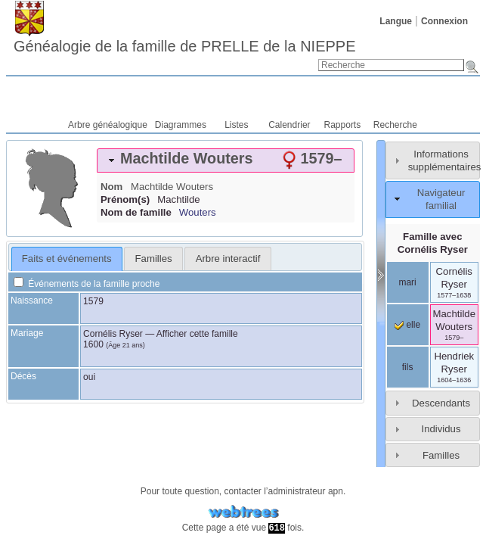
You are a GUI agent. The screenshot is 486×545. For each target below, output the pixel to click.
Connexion (444, 21)
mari (407, 282)
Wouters (197, 212)
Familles (441, 455)
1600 (93, 344)
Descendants (441, 403)
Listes (236, 125)
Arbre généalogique (107, 125)
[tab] (225, 160)
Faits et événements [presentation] (67, 258)
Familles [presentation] (153, 258)
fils (407, 367)
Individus (440, 428)
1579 (93, 301)
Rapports (342, 125)
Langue (395, 21)
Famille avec (433, 243)
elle (407, 324)
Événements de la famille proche (86, 284)
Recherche (395, 125)
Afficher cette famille (197, 334)
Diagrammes (180, 125)
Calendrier (289, 125)
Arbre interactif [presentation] (228, 258)
